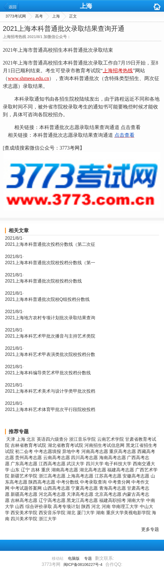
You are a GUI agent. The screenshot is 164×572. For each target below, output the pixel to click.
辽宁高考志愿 (52, 500)
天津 (10, 439)
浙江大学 (48, 518)
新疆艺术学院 (24, 476)
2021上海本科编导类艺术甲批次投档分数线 (48, 372)
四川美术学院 (24, 518)
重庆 (45, 469)
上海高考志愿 (80, 476)
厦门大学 (86, 512)
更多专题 (150, 529)
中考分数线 (68, 482)
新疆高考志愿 (24, 494)
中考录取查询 (93, 482)
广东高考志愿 (24, 463)
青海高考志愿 (112, 488)
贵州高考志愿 (28, 457)
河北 (95, 506)
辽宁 (25, 469)
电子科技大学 (118, 463)
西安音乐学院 (52, 512)
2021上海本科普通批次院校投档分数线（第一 (50, 262)
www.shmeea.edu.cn (28, 78)
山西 (19, 506)
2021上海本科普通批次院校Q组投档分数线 (47, 299)
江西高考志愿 (52, 463)
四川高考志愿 (84, 457)
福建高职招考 (112, 500)
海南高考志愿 (112, 457)
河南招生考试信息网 (104, 445)
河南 (106, 506)
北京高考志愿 (108, 494)
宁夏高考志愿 (84, 488)
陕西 (85, 506)
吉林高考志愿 (24, 500)
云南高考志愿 (56, 457)
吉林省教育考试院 (28, 445)
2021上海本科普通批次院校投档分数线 (43, 281)
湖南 (100, 512)
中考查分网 (119, 482)
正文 (73, 16)
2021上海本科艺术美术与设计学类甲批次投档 (50, 391)
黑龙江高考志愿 (82, 500)
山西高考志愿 (56, 488)
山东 (15, 469)
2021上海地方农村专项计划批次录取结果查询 (50, 317)
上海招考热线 (118, 70)
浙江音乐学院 (82, 439)
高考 (39, 16)
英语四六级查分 (52, 439)
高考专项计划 (66, 506)
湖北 (71, 512)
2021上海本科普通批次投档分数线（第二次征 (50, 244)
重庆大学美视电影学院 (128, 512)
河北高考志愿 (52, 494)
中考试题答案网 (26, 488)
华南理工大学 (125, 506)
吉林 (35, 469)
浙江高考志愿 (52, 476)
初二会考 (24, 451)
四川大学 (95, 463)
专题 (88, 558)
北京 (30, 439)
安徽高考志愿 (136, 476)
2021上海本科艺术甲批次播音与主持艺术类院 (50, 336)
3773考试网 (16, 16)
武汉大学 (75, 463)
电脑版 (74, 558)
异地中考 (71, 451)
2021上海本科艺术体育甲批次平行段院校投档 (50, 409)
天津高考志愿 (80, 494)
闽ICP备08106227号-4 (82, 564)
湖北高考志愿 (92, 469)
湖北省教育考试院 (65, 445)
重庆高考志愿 (122, 451)
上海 (86, 6)
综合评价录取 (38, 506)
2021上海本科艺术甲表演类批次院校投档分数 (50, 354)
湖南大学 (136, 500)
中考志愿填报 (47, 451)
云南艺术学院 (110, 439)
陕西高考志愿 (41, 482)
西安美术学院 (24, 512)
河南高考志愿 (94, 451)
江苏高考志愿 (108, 476)
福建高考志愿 (120, 469)
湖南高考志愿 (64, 469)
